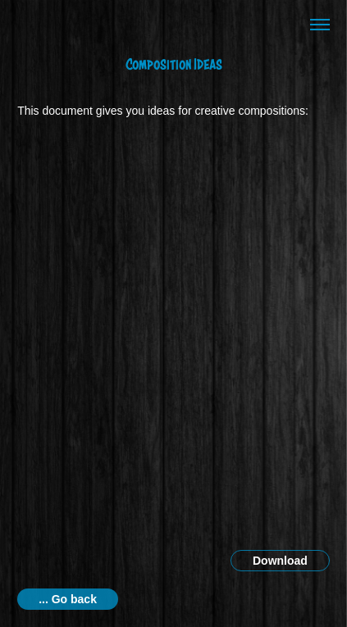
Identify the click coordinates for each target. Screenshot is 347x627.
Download (280, 560)
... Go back (68, 599)
